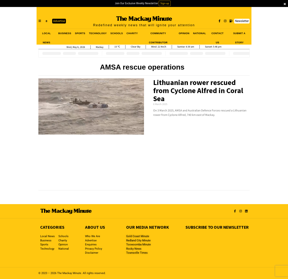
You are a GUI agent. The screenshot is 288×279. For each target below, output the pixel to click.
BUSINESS (64, 33)
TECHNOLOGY (98, 33)
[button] (46, 21)
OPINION (184, 33)
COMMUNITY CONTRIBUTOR (158, 34)
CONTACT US (217, 34)
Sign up (164, 3)
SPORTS (80, 33)
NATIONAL (199, 33)
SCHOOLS (116, 33)
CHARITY (132, 33)
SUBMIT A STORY (239, 34)
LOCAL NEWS (46, 34)
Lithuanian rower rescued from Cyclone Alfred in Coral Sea (198, 90)
